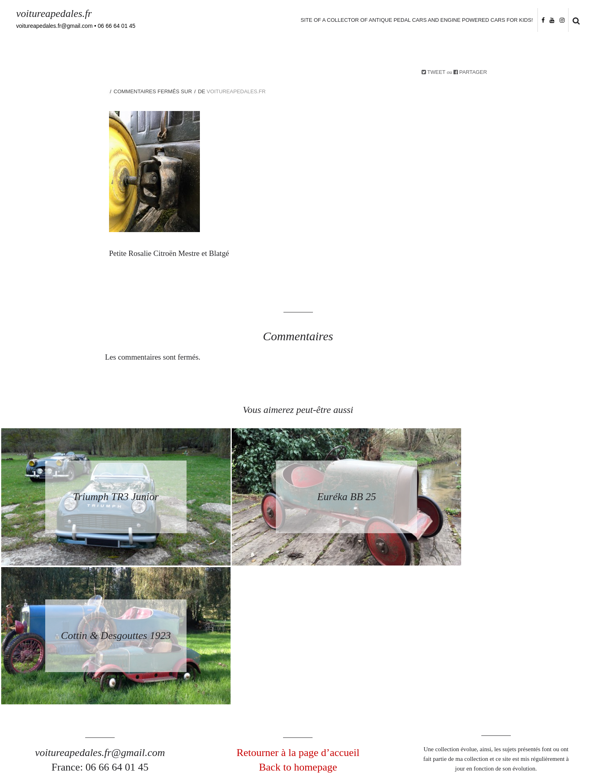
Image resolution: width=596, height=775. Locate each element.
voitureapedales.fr (54, 13)
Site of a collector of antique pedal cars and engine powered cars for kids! (416, 20)
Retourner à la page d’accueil (298, 614)
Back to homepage (298, 629)
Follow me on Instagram (560, 719)
